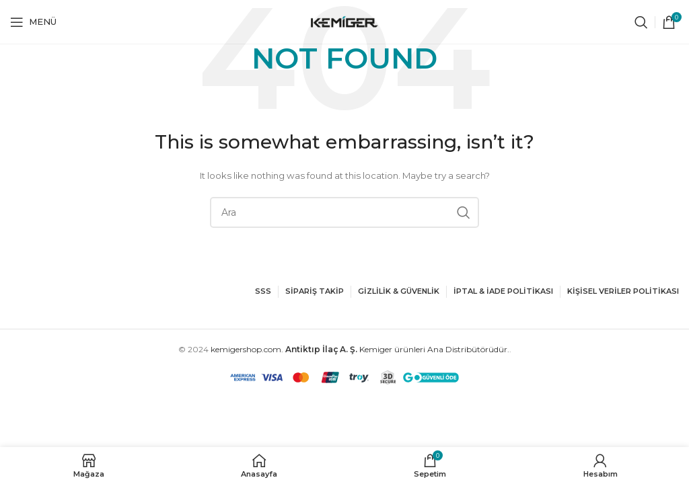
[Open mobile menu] (33, 22)
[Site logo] (344, 21)
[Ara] (641, 22)
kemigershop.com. (247, 349)
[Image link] (50, 285)
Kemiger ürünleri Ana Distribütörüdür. (397, 349)
